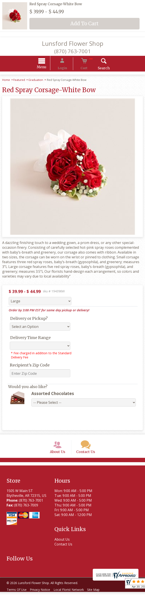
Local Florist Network (73, 596)
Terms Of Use (17, 596)
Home (6, 80)
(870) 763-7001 (72, 51)
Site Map (100, 596)
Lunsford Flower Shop (72, 43)
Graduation (35, 80)
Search (98, 68)
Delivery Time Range (30, 338)
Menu (47, 68)
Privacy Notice (43, 596)
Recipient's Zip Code (30, 365)
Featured (19, 80)
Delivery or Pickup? (29, 319)
